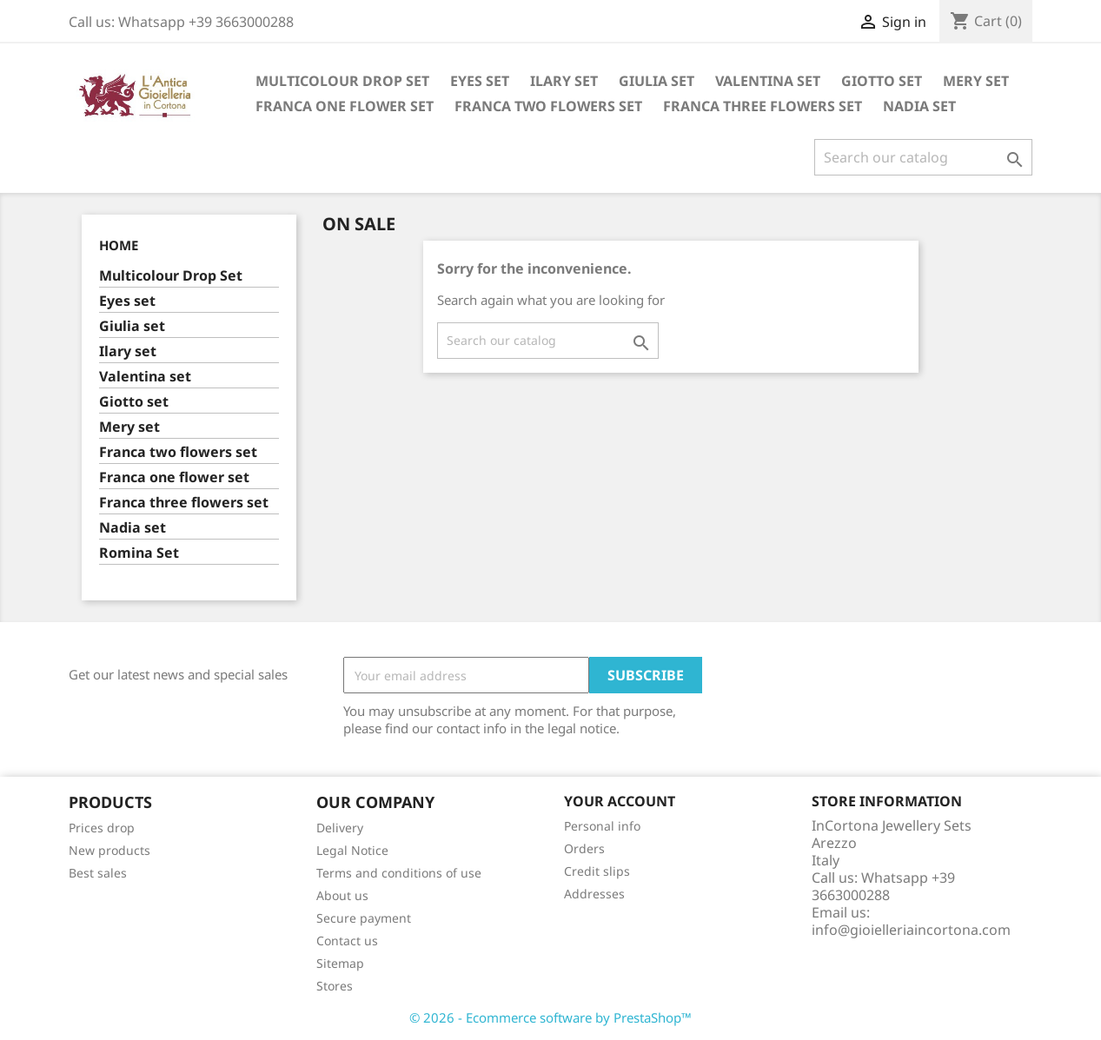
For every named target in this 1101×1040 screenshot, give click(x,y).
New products (109, 850)
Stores (334, 985)
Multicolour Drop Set (342, 80)
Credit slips (597, 871)
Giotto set (881, 80)
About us (342, 895)
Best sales (98, 872)
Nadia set (919, 106)
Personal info (602, 826)
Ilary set (564, 80)
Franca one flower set (344, 106)
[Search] (923, 157)
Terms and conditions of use (398, 872)
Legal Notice (352, 850)
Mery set (976, 80)
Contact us (347, 940)
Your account (619, 801)
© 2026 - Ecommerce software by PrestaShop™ (550, 1017)
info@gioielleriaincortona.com (911, 929)
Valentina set (767, 80)
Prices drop (102, 827)
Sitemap (340, 963)
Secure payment (363, 918)
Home (118, 245)
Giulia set (656, 80)
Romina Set (139, 553)
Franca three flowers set (762, 106)
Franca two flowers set (548, 106)
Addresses (594, 893)
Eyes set (479, 80)
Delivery (339, 827)
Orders (584, 848)
